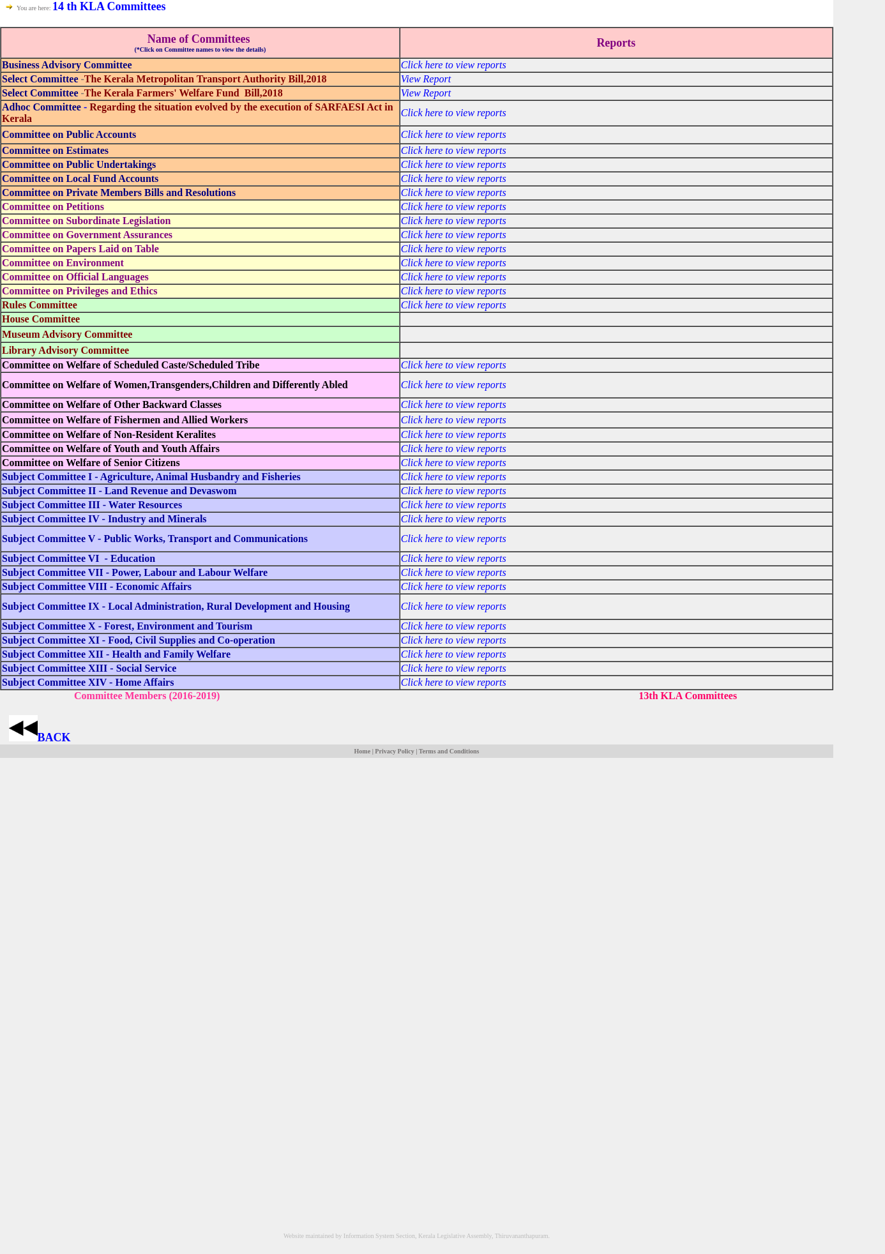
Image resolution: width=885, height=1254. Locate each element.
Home (362, 751)
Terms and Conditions (449, 751)
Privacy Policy (394, 751)
